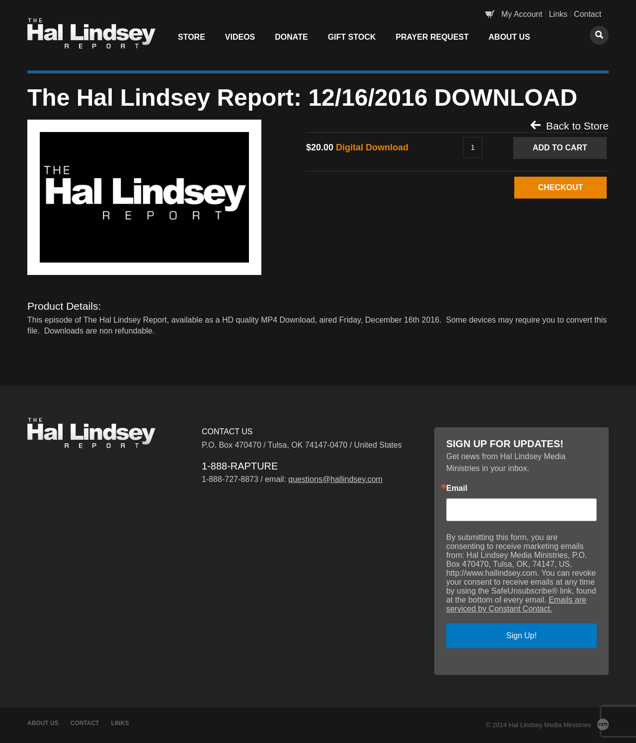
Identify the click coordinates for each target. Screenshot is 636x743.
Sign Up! (521, 635)
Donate (291, 37)
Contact (587, 14)
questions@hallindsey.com (335, 479)
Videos (240, 37)
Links (558, 14)
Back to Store (569, 126)
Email (457, 488)
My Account (522, 14)
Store (191, 37)
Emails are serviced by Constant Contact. (516, 604)
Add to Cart (560, 147)
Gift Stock (352, 37)
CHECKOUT (560, 187)
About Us (509, 37)
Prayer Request (432, 37)
